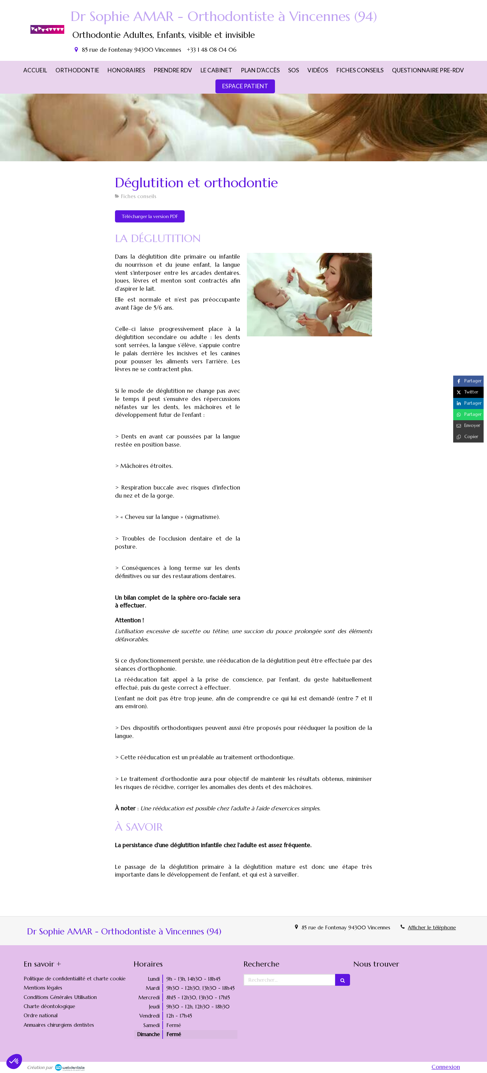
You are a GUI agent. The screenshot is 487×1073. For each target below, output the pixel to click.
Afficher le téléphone (432, 927)
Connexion (446, 1067)
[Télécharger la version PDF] (150, 216)
